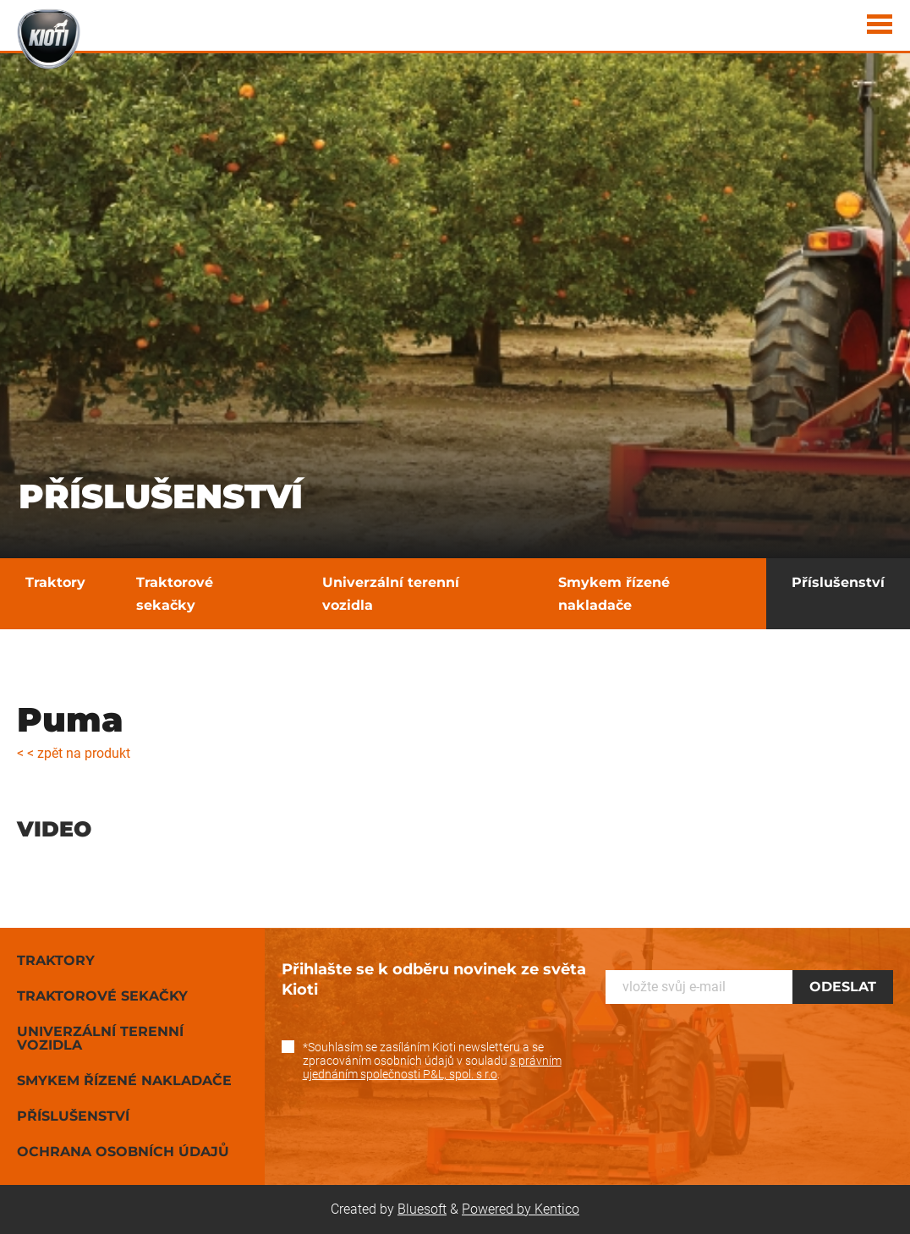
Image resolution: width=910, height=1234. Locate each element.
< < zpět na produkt (73, 753)
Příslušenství (838, 582)
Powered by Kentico (520, 1209)
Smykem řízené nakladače (614, 593)
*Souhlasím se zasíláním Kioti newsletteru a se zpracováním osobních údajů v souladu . (432, 1060)
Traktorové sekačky (174, 593)
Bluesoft (422, 1209)
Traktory (55, 582)
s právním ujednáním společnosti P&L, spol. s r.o (432, 1067)
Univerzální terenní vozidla (390, 593)
